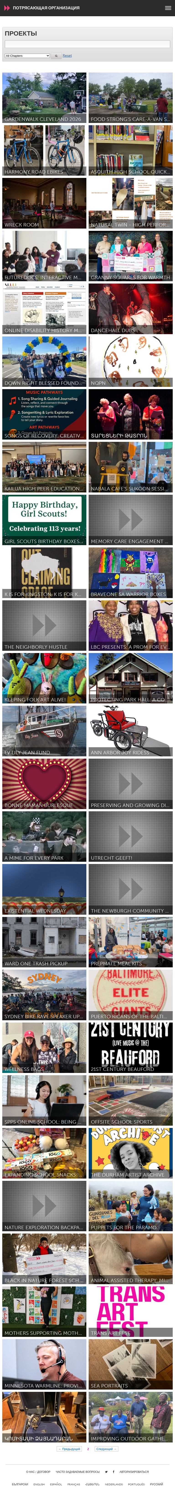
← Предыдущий (69, 1449)
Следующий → (106, 1449)
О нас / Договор (38, 1471)
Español (56, 1484)
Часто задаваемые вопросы (78, 1471)
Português (136, 1484)
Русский (156, 1484)
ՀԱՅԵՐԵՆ (92, 1484)
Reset (67, 55)
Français (73, 1484)
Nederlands (114, 1484)
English (39, 1484)
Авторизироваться (134, 1471)
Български (20, 1484)
